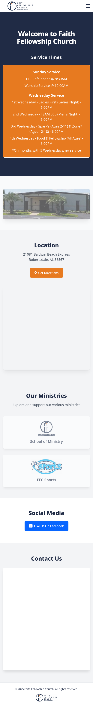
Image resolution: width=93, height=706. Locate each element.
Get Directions (46, 273)
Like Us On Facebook (46, 526)
